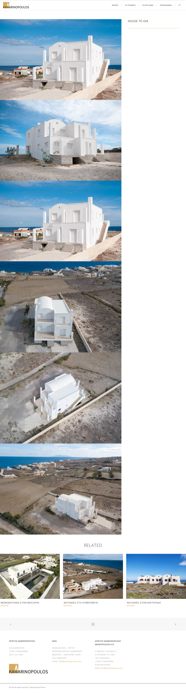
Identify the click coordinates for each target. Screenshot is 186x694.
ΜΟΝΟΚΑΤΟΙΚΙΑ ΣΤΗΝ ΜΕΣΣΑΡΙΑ (20, 602)
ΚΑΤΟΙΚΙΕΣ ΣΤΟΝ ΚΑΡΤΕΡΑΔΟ (144, 602)
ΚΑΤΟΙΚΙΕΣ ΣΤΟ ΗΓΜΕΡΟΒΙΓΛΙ (81, 602)
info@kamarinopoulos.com (70, 661)
